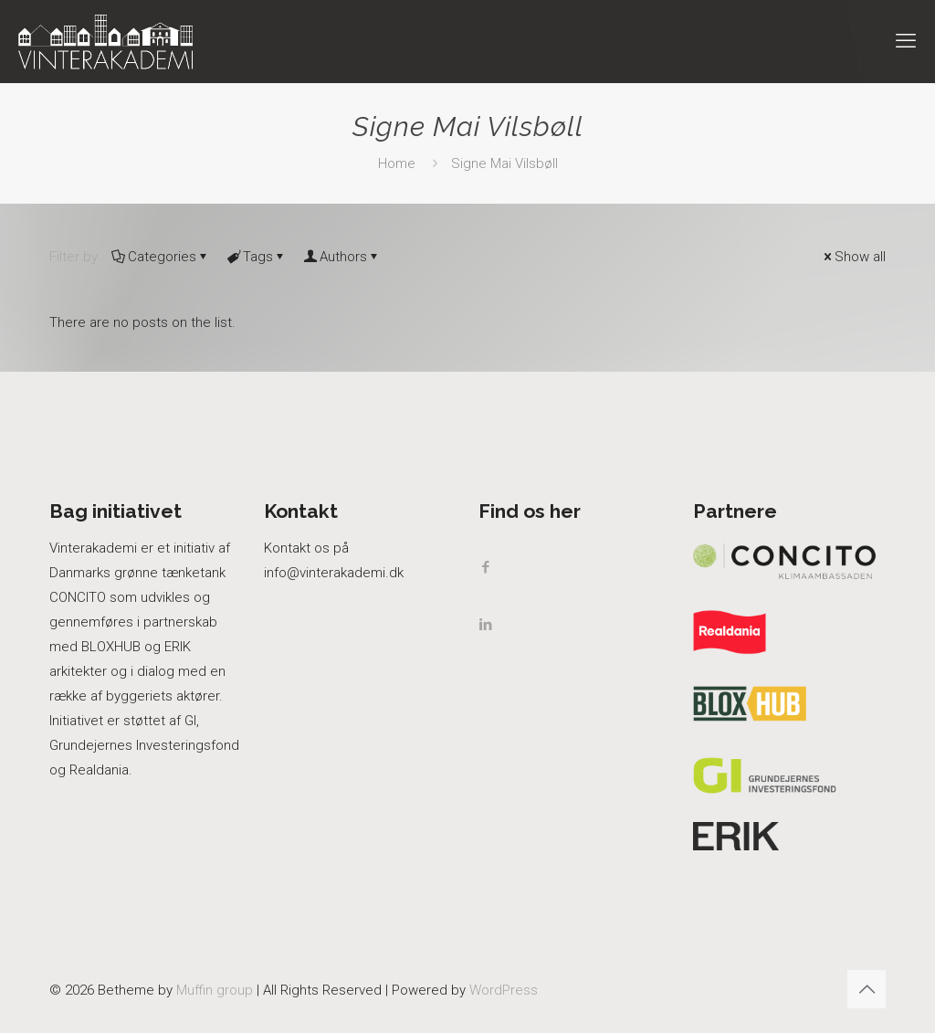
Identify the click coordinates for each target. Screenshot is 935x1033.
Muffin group (214, 990)
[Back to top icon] (866, 989)
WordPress (503, 990)
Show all (853, 256)
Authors (342, 256)
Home (396, 163)
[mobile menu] (905, 41)
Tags (256, 256)
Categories (160, 256)
